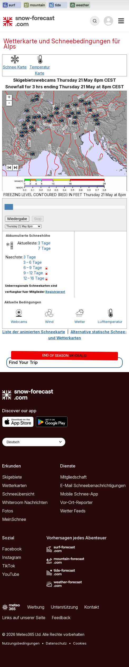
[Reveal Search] (94, 21)
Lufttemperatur (110, 321)
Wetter (79, 321)
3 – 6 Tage (32, 262)
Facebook (12, 549)
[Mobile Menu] (121, 21)
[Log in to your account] (108, 21)
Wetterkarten (14, 485)
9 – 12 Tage (33, 273)
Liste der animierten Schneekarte (33, 332)
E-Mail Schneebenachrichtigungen (93, 485)
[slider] (8, 207)
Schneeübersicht (18, 494)
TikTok (8, 565)
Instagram (11, 557)
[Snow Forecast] (28, 21)
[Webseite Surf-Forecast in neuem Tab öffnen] (11, 5)
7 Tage (44, 248)
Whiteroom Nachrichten (24, 502)
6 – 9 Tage (32, 267)
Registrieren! (55, 292)
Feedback (61, 617)
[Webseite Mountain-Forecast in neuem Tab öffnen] (34, 5)
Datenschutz (56, 643)
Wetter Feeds (72, 510)
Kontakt (91, 607)
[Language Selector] (33, 442)
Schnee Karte (15, 67)
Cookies (80, 643)
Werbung (35, 607)
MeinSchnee (14, 519)
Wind (49, 321)
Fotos (7, 510)
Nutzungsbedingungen (21, 643)
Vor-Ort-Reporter (76, 502)
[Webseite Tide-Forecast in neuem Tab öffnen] (57, 5)
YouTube (10, 574)
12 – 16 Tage (33, 278)
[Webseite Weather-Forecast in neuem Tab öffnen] (79, 5)
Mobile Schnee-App (79, 494)
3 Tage (44, 243)
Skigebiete (12, 477)
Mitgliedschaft (73, 477)
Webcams (19, 321)
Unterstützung (64, 607)
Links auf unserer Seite (23, 617)
